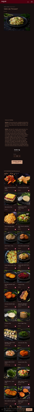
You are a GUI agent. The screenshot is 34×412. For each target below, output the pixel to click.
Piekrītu (29, 409)
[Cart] (28, 1)
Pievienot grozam (17, 162)
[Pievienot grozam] (15, 190)
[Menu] (32, 1)
